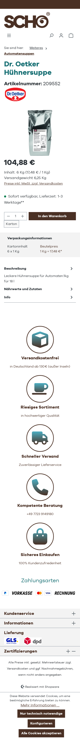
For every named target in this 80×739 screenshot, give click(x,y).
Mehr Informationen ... (40, 705)
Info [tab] (39, 297)
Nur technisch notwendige (41, 713)
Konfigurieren (41, 723)
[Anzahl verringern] (8, 216)
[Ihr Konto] (61, 35)
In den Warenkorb (52, 216)
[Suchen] (51, 35)
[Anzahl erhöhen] (22, 216)
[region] (40, 133)
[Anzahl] (15, 216)
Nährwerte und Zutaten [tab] (39, 289)
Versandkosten (17, 668)
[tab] (39, 274)
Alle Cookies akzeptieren (41, 733)
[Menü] (9, 35)
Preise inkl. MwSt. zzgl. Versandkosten (33, 183)
